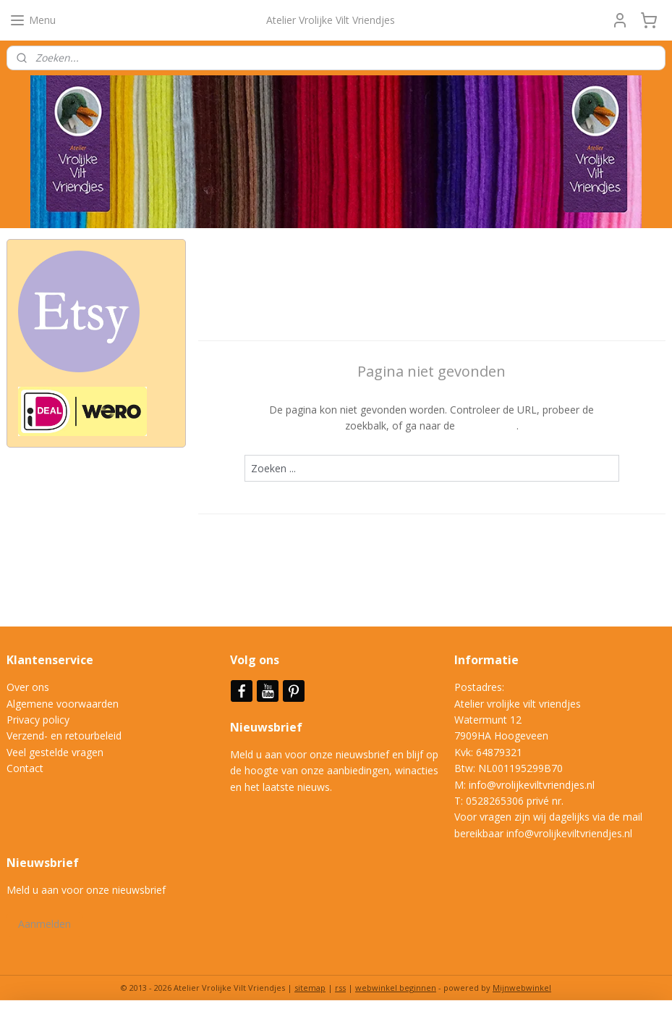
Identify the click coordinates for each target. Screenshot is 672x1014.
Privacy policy (38, 719)
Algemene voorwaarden (63, 704)
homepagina (487, 426)
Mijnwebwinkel (522, 987)
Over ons (28, 687)
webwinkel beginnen (395, 987)
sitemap (310, 987)
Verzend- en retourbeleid (64, 735)
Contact (25, 768)
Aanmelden (44, 924)
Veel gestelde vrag (49, 752)
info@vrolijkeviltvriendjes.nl (532, 785)
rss (340, 987)
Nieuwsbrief (267, 727)
